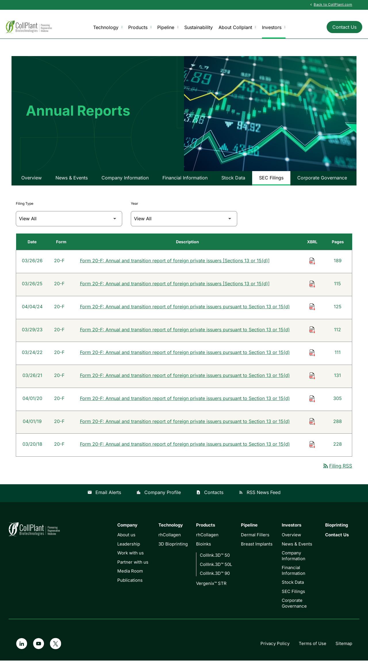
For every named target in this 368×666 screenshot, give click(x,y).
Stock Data (233, 182)
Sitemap (344, 649)
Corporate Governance (322, 182)
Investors (273, 27)
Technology (107, 27)
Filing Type (24, 208)
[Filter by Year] (184, 223)
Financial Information (185, 182)
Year (134, 208)
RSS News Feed (260, 498)
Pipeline (167, 27)
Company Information (125, 182)
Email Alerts (104, 498)
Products (140, 27)
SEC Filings (271, 182)
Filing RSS (337, 471)
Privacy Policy (275, 649)
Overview (31, 182)
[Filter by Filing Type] (69, 223)
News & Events (71, 182)
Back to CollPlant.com (330, 5)
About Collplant (237, 27)
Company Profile (158, 498)
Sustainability (198, 27)
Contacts (209, 498)
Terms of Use (312, 649)
